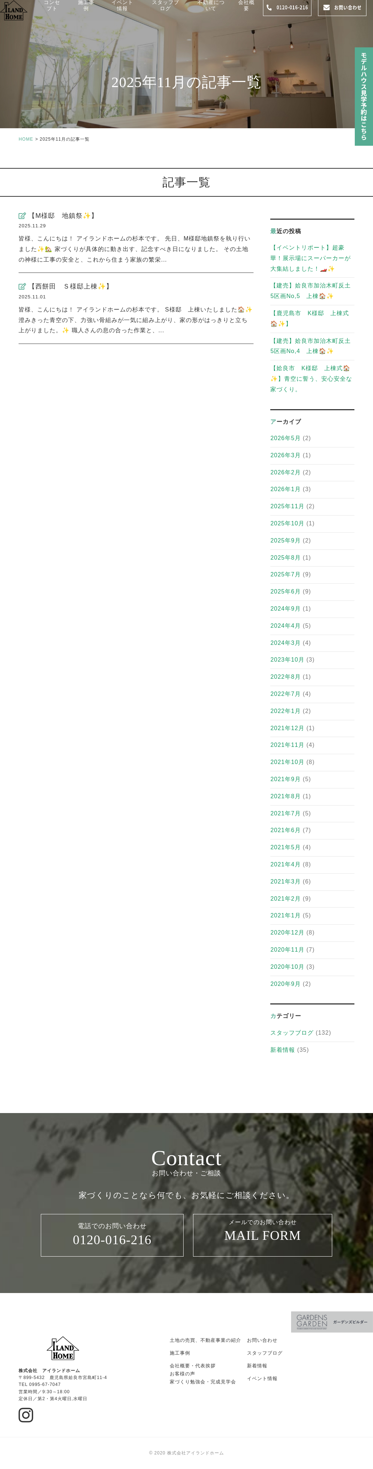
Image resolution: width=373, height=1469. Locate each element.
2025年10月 (287, 523)
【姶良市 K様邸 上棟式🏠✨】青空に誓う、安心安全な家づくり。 (311, 378)
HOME (26, 139)
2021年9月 (285, 779)
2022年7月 (285, 694)
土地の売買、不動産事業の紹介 (205, 1340)
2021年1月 (285, 915)
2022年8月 (285, 677)
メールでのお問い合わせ (262, 1235)
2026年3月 (285, 455)
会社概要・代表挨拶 (193, 1365)
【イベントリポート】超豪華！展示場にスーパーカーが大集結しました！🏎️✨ (310, 258)
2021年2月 (285, 899)
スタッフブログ (167, 12)
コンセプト (55, 12)
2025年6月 (285, 591)
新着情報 (282, 1050)
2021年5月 (285, 847)
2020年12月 (287, 932)
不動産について (212, 12)
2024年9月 (285, 609)
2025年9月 (285, 540)
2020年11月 (287, 950)
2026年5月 (285, 438)
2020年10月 (287, 967)
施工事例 (89, 12)
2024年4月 (285, 626)
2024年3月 (285, 643)
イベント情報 (125, 12)
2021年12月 (287, 728)
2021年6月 (285, 830)
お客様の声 (182, 1373)
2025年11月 (287, 506)
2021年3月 (285, 881)
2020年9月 (285, 984)
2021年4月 (285, 864)
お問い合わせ (262, 1340)
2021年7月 (285, 813)
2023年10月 (287, 660)
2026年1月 (285, 489)
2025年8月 (285, 558)
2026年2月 (285, 472)
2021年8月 (285, 796)
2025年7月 (285, 574)
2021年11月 (287, 745)
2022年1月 (285, 711)
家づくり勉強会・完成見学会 (203, 1381)
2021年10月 (287, 762)
